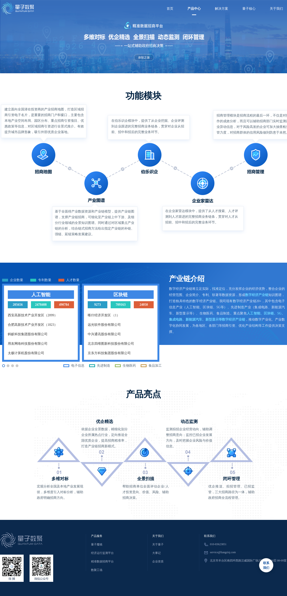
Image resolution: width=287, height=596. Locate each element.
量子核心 (249, 8)
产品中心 (194, 8)
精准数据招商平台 (102, 561)
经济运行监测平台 (102, 553)
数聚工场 (96, 570)
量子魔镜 (96, 544)
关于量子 (158, 544)
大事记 (156, 553)
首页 (170, 8)
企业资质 (158, 561)
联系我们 (209, 536)
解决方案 (221, 8)
